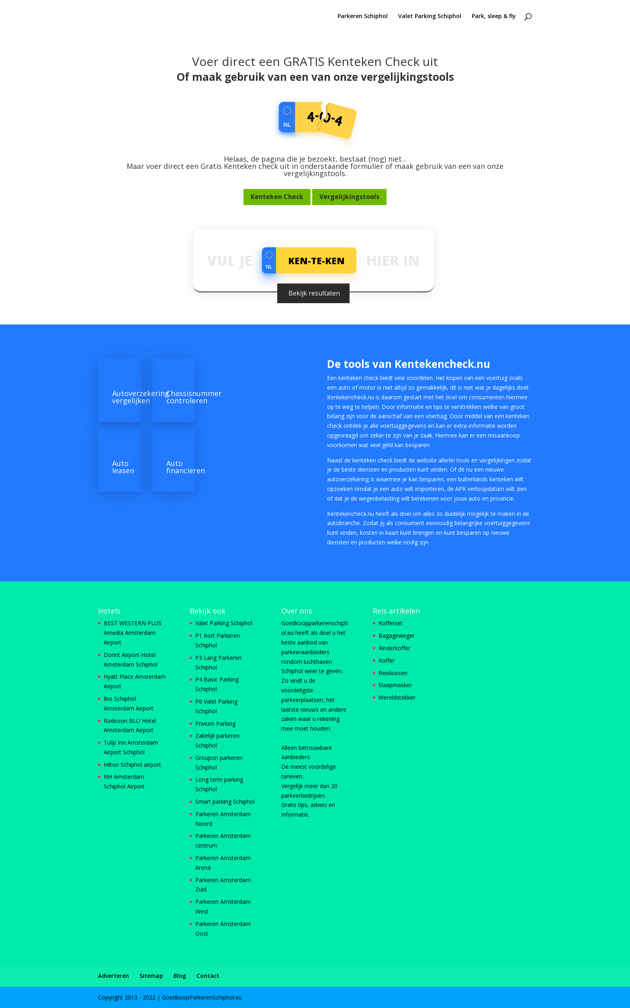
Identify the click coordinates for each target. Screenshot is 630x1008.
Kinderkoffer (394, 648)
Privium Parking (215, 723)
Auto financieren (185, 466)
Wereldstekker (396, 697)
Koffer (386, 660)
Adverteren (113, 975)
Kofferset (390, 623)
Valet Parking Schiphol (429, 16)
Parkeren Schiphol (363, 16)
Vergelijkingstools (349, 196)
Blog (180, 975)
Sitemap (151, 975)
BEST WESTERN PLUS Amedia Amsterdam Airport (133, 632)
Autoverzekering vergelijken (140, 396)
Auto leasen (123, 466)
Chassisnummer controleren (194, 396)
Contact (207, 975)
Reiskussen (392, 673)
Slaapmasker (395, 685)
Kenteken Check (277, 196)
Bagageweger (396, 635)
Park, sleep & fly (494, 16)
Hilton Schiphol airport (132, 764)
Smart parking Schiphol (225, 801)
